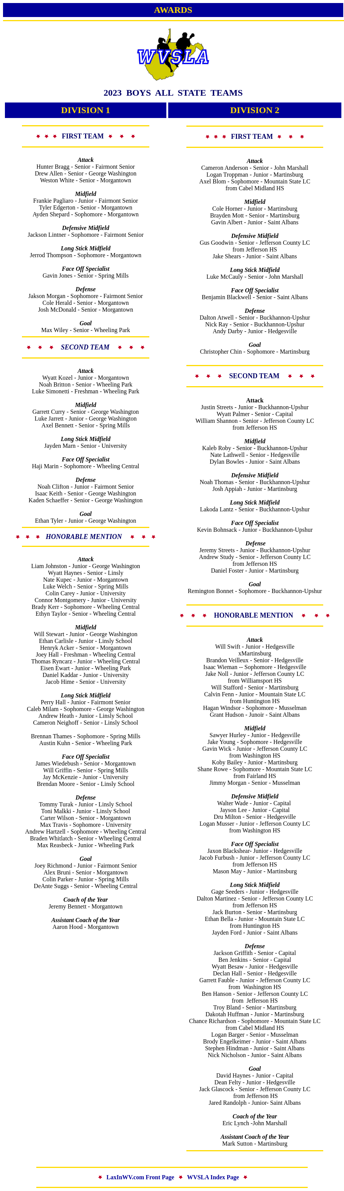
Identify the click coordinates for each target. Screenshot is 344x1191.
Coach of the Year (86, 899)
